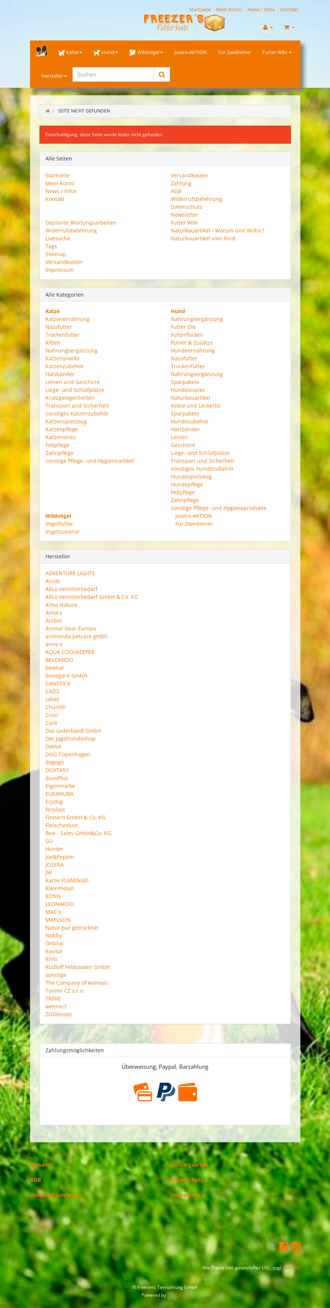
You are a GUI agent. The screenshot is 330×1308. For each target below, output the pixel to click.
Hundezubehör (190, 421)
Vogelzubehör (62, 531)
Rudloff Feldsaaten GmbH (77, 966)
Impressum (59, 269)
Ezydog (54, 801)
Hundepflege (187, 484)
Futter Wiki (277, 52)
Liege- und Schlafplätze (74, 389)
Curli (51, 722)
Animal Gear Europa (70, 628)
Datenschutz (186, 206)
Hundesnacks (188, 389)
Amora (53, 612)
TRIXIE (53, 998)
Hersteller (54, 75)
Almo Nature (61, 604)
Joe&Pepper (60, 856)
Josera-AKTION (190, 52)
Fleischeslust (61, 825)
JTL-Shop (178, 1294)
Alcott (52, 581)
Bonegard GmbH (66, 675)
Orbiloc (54, 943)
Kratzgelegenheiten (70, 397)
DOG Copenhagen (67, 754)
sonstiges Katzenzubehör (77, 413)
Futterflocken (187, 334)
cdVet (52, 699)
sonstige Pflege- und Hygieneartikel (89, 460)
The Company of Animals (76, 982)
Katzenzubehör (64, 366)
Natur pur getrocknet (72, 927)
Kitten (52, 342)
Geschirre (183, 444)
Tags (51, 246)
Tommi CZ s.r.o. (64, 990)
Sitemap (55, 254)
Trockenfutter (62, 334)
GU (49, 840)
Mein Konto (229, 9)
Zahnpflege (59, 452)
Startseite (200, 9)
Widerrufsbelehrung (196, 198)
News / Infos (261, 9)
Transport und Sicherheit (77, 405)
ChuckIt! (55, 707)
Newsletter (184, 214)
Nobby (53, 935)
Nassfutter (58, 326)
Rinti (51, 959)
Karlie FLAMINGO (67, 880)
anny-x (53, 644)
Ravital (53, 951)
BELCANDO (59, 659)
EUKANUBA (59, 793)
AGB (176, 191)
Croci (51, 714)
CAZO (52, 691)
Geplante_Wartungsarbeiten (80, 222)
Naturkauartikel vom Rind (203, 238)
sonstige (55, 974)
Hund (105, 52)
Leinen (179, 437)
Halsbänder (60, 374)
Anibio (53, 620)
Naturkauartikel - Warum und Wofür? (217, 230)
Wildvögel (146, 52)
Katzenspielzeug (66, 421)
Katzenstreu (60, 437)
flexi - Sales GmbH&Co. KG (78, 833)
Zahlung (181, 183)
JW (48, 872)
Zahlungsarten (189, 1164)
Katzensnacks (62, 358)
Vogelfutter (59, 523)
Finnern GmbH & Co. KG (75, 817)
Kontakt (289, 9)
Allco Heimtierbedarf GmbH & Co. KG (91, 596)
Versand (40, 1164)
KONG (53, 896)
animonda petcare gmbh (76, 636)
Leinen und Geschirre (72, 382)
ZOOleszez (58, 1014)
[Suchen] (113, 74)
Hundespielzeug (191, 476)
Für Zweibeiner (234, 52)
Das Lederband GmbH (73, 730)
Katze (70, 52)
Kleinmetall (59, 888)
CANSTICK (58, 683)
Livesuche (57, 238)
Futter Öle (183, 326)
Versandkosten (189, 175)
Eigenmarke (60, 785)
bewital (54, 667)
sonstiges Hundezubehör (202, 468)
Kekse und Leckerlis (195, 405)
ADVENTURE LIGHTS (70, 573)
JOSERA (54, 864)
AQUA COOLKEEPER (70, 652)
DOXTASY (57, 770)
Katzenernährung (67, 318)
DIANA (53, 746)
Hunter (54, 848)
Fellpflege (57, 444)
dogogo (54, 762)
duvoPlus (56, 778)
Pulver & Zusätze (192, 342)
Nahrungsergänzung (71, 350)
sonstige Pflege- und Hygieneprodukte (219, 508)
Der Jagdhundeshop (70, 738)
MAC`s (53, 911)
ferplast (55, 809)
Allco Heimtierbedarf (71, 588)
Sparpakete (185, 382)
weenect (55, 1006)
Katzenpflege (61, 429)
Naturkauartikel (190, 397)
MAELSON (58, 919)
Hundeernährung (193, 350)
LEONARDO (59, 904)
